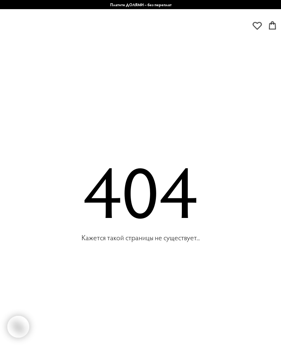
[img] (117, 39)
